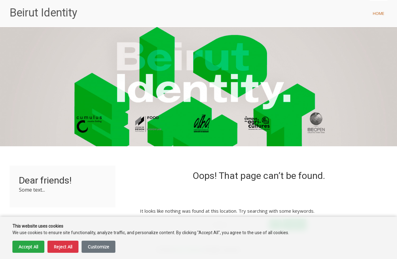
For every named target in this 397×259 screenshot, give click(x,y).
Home (378, 13)
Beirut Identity (43, 12)
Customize (98, 247)
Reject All (63, 247)
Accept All (28, 247)
